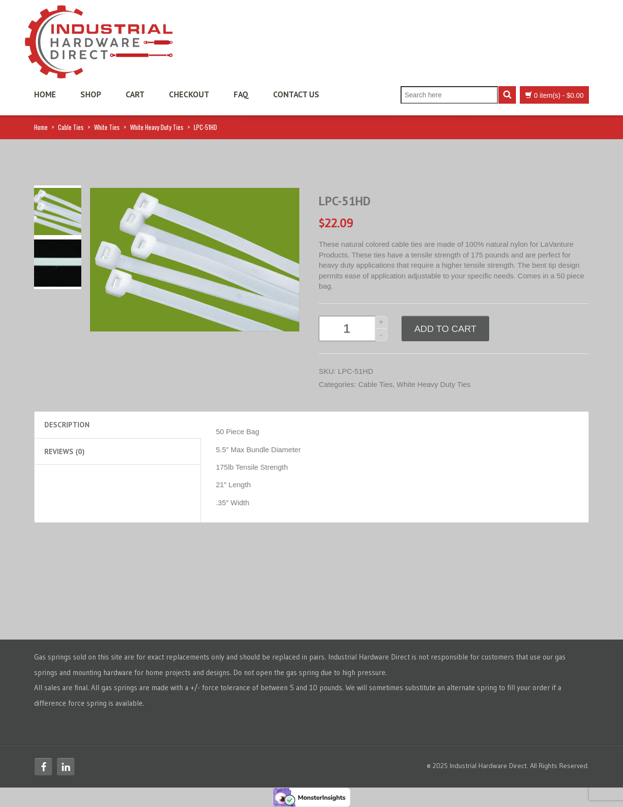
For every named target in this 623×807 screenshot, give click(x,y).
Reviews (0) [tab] (64, 451)
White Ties (107, 127)
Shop (90, 94)
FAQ (241, 94)
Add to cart (445, 329)
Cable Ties (71, 127)
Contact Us (296, 94)
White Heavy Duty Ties (156, 127)
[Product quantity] (353, 328)
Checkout (189, 94)
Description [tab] (67, 424)
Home (45, 94)
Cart (135, 94)
